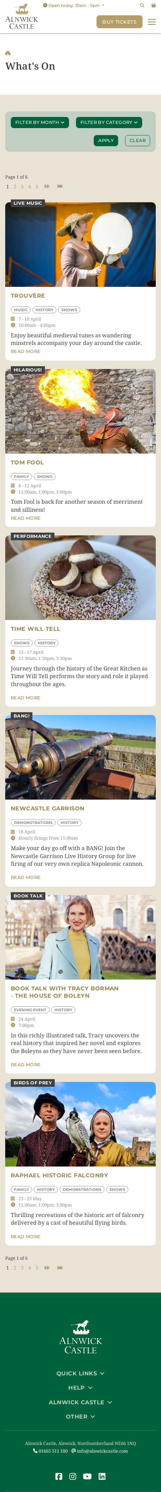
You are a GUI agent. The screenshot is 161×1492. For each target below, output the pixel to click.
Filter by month (39, 122)
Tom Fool (27, 462)
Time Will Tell (36, 629)
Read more (25, 351)
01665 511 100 (50, 1451)
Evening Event (30, 1009)
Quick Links (80, 1373)
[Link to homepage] (21, 16)
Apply (107, 140)
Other (80, 1416)
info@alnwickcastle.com (99, 1451)
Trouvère (28, 295)
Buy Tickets (119, 22)
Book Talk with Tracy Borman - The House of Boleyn (65, 992)
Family (21, 476)
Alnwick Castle (80, 1402)
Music (21, 309)
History (44, 309)
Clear (138, 140)
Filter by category (109, 122)
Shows (69, 309)
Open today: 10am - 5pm (72, 5)
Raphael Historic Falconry (59, 1175)
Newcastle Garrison (48, 808)
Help (80, 1387)
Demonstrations (33, 822)
